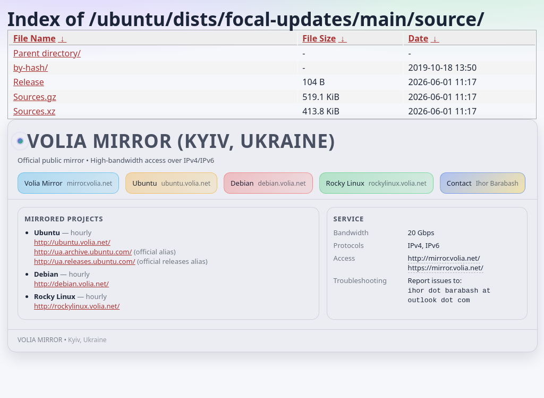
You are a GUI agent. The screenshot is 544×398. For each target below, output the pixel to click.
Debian (268, 183)
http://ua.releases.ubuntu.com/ (84, 261)
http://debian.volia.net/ (71, 283)
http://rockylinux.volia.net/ (77, 306)
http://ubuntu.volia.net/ (72, 242)
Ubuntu (171, 183)
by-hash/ (30, 67)
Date (418, 38)
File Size (319, 38)
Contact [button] (482, 183)
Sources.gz (34, 97)
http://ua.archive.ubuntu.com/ (83, 251)
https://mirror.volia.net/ (445, 267)
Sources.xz (34, 111)
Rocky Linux (376, 183)
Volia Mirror (68, 183)
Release (28, 82)
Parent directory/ (47, 53)
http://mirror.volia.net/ (444, 258)
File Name (34, 38)
